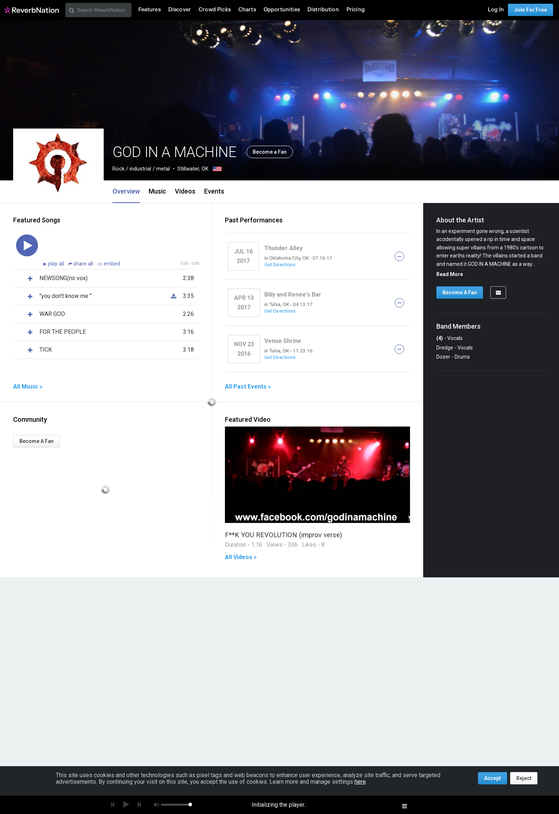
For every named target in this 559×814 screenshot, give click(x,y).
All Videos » (241, 557)
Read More (449, 274)
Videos (185, 191)
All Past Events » (248, 386)
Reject (523, 778)
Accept (492, 778)
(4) (439, 338)
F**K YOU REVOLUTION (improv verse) (283, 535)
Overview (126, 191)
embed (108, 264)
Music (157, 191)
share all (81, 264)
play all (56, 264)
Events (214, 191)
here (360, 781)
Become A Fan (36, 441)
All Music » (27, 386)
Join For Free (530, 10)
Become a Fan (270, 152)
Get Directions (279, 264)
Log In (496, 10)
